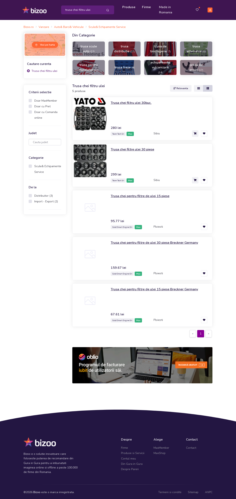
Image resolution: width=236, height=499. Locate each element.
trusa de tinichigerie (160, 47)
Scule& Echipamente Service (47, 168)
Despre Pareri (130, 468)
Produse (129, 6)
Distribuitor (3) (43, 194)
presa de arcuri (196, 66)
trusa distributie (124, 47)
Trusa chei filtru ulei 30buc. (133, 101)
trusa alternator (196, 47)
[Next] (208, 332)
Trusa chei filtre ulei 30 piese (134, 148)
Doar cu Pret (42, 105)
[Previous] (192, 332)
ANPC (208, 491)
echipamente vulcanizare (160, 66)
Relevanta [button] (180, 87)
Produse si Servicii (132, 452)
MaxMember (161, 446)
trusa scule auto (88, 47)
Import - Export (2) (46, 200)
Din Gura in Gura (132, 462)
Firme (147, 6)
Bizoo (36, 491)
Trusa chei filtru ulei (42, 69)
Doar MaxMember (45, 99)
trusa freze (124, 66)
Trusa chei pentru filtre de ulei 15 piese (143, 194)
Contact (191, 446)
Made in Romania (166, 9)
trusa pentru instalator (89, 66)
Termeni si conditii (169, 491)
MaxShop (160, 452)
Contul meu (128, 457)
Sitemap (193, 491)
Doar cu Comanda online (45, 113)
